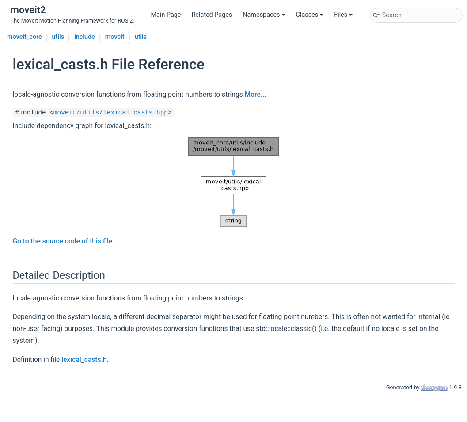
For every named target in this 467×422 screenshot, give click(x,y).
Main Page (166, 15)
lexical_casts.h (83, 360)
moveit (115, 37)
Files (343, 15)
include (84, 37)
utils (58, 37)
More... (255, 95)
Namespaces (264, 15)
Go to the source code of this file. (63, 241)
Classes (310, 15)
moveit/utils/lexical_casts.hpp (110, 112)
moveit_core (24, 37)
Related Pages (211, 15)
